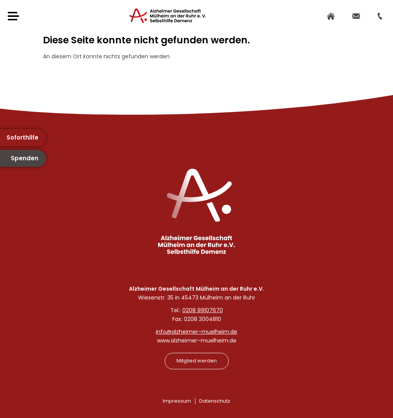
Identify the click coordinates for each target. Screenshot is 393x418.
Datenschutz (214, 401)
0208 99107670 (202, 310)
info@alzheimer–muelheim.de (196, 332)
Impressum (177, 401)
